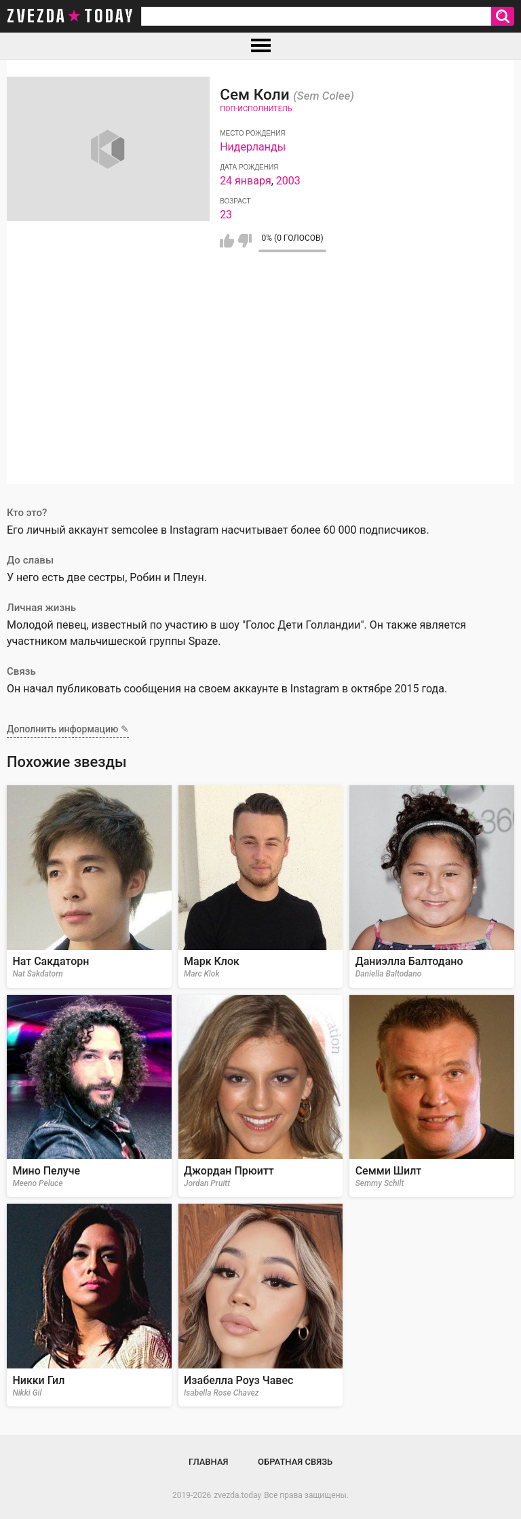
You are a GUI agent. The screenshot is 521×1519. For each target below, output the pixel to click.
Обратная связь (295, 1462)
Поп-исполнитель (256, 108)
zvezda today (70, 16)
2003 (288, 180)
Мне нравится (227, 241)
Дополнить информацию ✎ (68, 729)
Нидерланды (253, 146)
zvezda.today (237, 1495)
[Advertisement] (260, 389)
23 (226, 214)
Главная (209, 1462)
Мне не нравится (244, 241)
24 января (245, 180)
